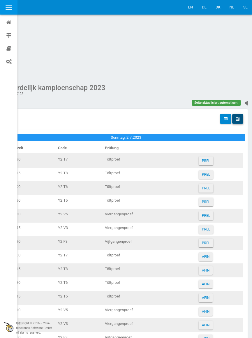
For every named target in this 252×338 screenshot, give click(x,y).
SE (245, 7)
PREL (209, 105)
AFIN (209, 201)
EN (190, 7)
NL (232, 7)
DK (218, 7)
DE (204, 7)
